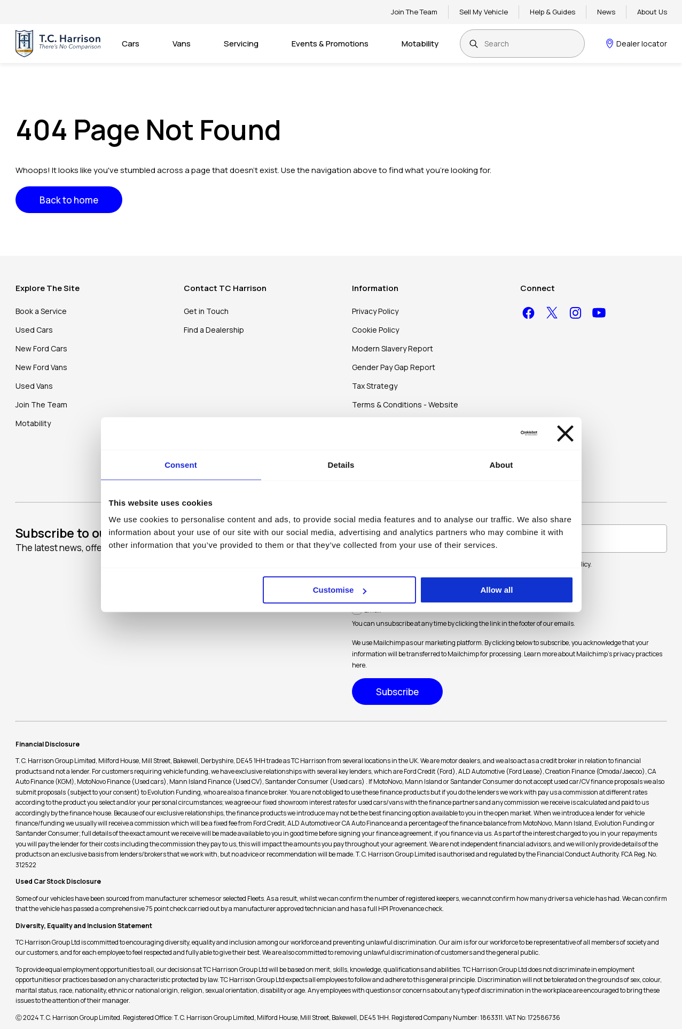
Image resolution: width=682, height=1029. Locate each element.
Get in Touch (206, 311)
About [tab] (501, 464)
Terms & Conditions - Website (405, 404)
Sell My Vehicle (483, 12)
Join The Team (414, 12)
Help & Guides (552, 12)
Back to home (69, 200)
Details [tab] (341, 464)
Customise (340, 589)
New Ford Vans (41, 367)
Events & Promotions (330, 43)
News (606, 12)
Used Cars (34, 330)
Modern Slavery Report (392, 348)
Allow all (497, 589)
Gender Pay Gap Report (393, 367)
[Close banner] (565, 433)
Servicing (241, 43)
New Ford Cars (41, 348)
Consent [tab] (180, 464)
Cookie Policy (375, 330)
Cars (130, 43)
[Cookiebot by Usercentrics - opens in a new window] (490, 433)
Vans (182, 43)
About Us (652, 12)
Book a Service (41, 311)
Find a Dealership (214, 330)
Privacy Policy (375, 311)
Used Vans (34, 386)
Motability (420, 43)
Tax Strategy (374, 386)
